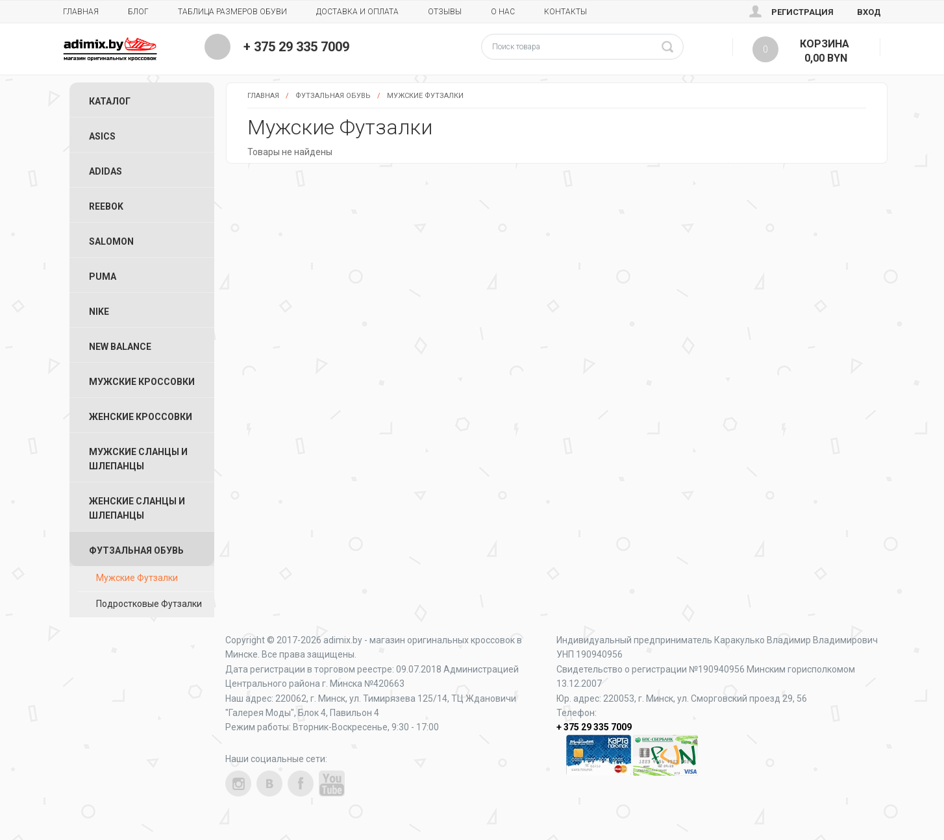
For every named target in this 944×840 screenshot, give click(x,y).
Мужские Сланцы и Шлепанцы (138, 459)
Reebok (106, 206)
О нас (503, 11)
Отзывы (445, 11)
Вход (869, 12)
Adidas (105, 171)
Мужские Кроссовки (142, 382)
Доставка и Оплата (357, 11)
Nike (99, 311)
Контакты (565, 11)
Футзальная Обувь (333, 96)
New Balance (120, 346)
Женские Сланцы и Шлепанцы (137, 508)
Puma (102, 276)
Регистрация (802, 12)
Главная (81, 11)
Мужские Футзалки (425, 96)
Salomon (111, 241)
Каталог (109, 101)
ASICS (102, 136)
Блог (138, 11)
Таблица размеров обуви (232, 11)
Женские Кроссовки (140, 417)
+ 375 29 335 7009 (296, 47)
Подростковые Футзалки (149, 604)
